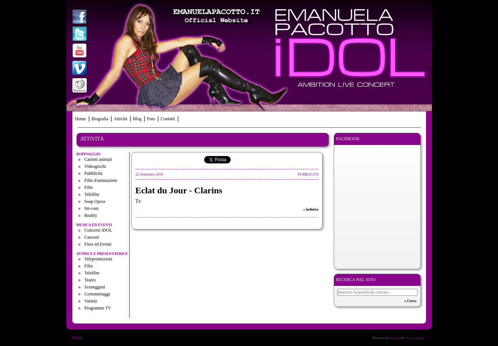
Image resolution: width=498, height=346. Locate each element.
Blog (137, 118)
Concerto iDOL (98, 230)
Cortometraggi (97, 294)
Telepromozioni (99, 259)
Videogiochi (95, 166)
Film (89, 187)
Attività (120, 118)
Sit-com (92, 208)
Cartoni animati (98, 159)
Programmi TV (98, 308)
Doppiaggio (88, 154)
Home (80, 118)
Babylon (395, 338)
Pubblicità (94, 173)
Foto (151, 118)
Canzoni (92, 237)
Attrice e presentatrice (102, 254)
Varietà (91, 301)
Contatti (168, 118)
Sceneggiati (95, 287)
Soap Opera (95, 201)
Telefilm (92, 194)
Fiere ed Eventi (98, 244)
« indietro (310, 209)
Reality (91, 215)
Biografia (100, 118)
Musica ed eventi (94, 225)
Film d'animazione (101, 180)
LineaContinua (415, 338)
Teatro (90, 280)
